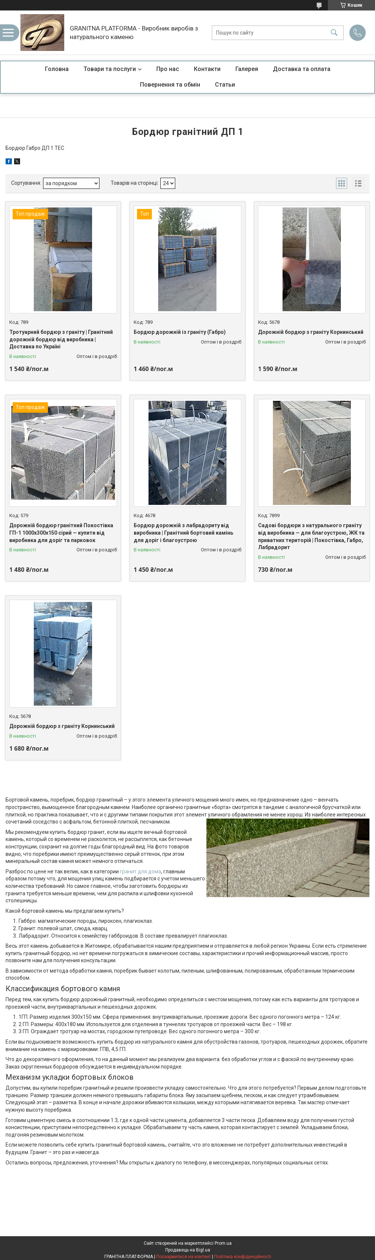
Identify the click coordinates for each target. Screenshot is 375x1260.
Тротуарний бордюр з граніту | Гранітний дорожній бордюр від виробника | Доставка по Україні (61, 339)
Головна (57, 68)
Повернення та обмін (170, 84)
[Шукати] (334, 32)
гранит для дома (140, 871)
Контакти (207, 68)
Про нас (167, 68)
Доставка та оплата (301, 68)
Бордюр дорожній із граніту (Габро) (180, 332)
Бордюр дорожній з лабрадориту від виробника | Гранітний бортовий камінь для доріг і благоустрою (183, 532)
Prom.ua (223, 1243)
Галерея (246, 68)
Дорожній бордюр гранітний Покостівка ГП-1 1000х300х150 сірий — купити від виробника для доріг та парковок (61, 532)
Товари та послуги (110, 68)
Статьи (225, 84)
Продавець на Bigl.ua (187, 1250)
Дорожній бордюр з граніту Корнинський (310, 332)
